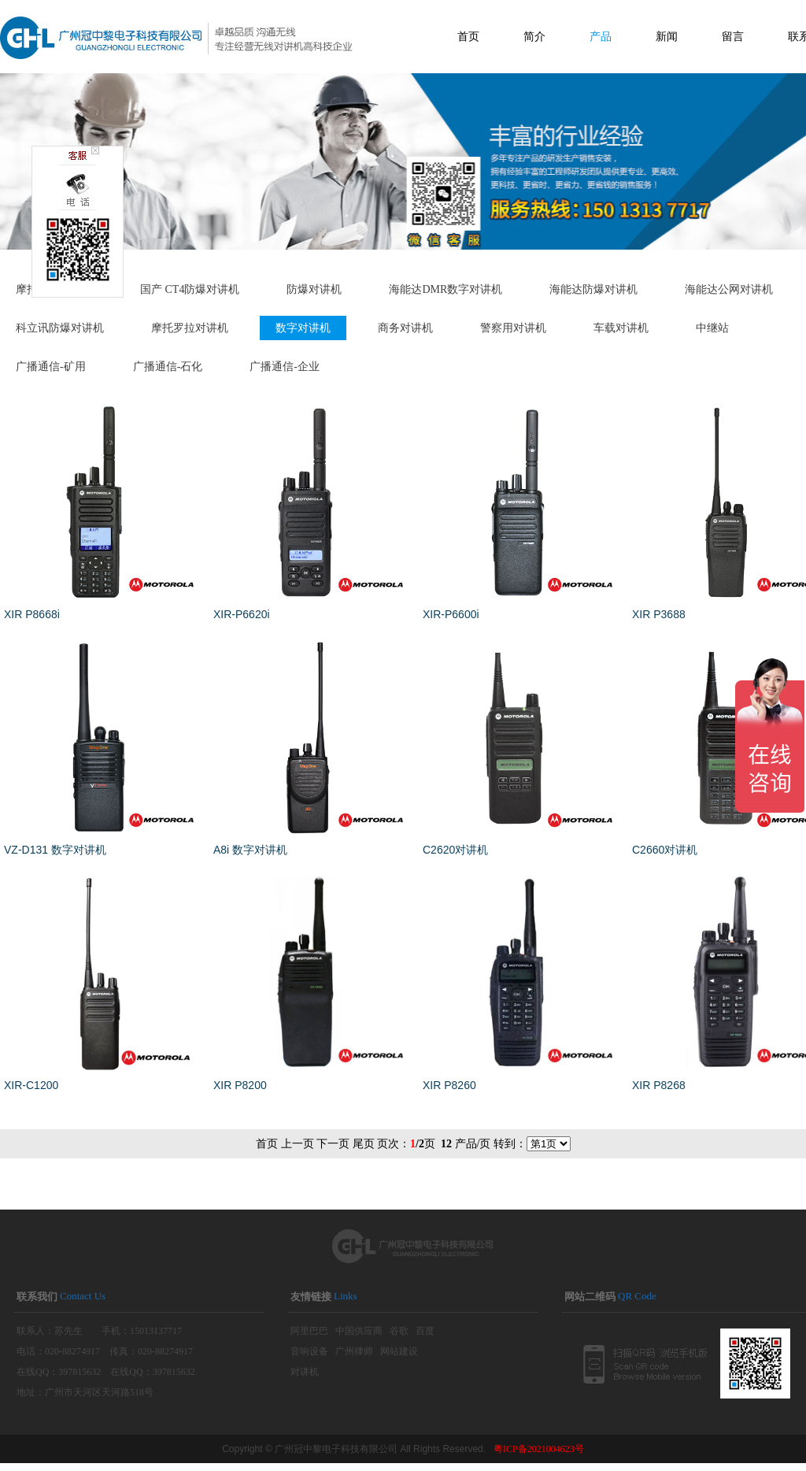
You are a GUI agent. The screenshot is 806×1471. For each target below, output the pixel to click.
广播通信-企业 (285, 366)
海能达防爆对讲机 (593, 289)
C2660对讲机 (664, 849)
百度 (425, 1330)
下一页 (332, 1144)
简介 (534, 37)
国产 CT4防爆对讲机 (189, 289)
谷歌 (399, 1330)
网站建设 (399, 1351)
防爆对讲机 (314, 289)
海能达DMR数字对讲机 (445, 289)
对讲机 (304, 1371)
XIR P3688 (659, 614)
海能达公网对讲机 (729, 289)
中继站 (712, 328)
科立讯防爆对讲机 (60, 328)
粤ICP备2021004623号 (539, 1448)
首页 (468, 37)
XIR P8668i (32, 614)
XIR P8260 (449, 1085)
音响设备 (309, 1351)
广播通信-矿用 (51, 366)
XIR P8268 (659, 1085)
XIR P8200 (240, 1085)
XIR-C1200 (31, 1085)
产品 (601, 37)
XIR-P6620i (241, 614)
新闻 (667, 37)
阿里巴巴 (309, 1330)
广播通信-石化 (168, 366)
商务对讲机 (405, 328)
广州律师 (354, 1351)
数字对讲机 (303, 328)
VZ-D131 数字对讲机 (55, 849)
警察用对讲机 (513, 328)
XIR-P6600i (451, 614)
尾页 (364, 1144)
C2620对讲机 (455, 849)
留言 (733, 37)
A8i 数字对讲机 (250, 849)
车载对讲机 (621, 328)
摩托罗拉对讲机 (189, 328)
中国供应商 (359, 1330)
